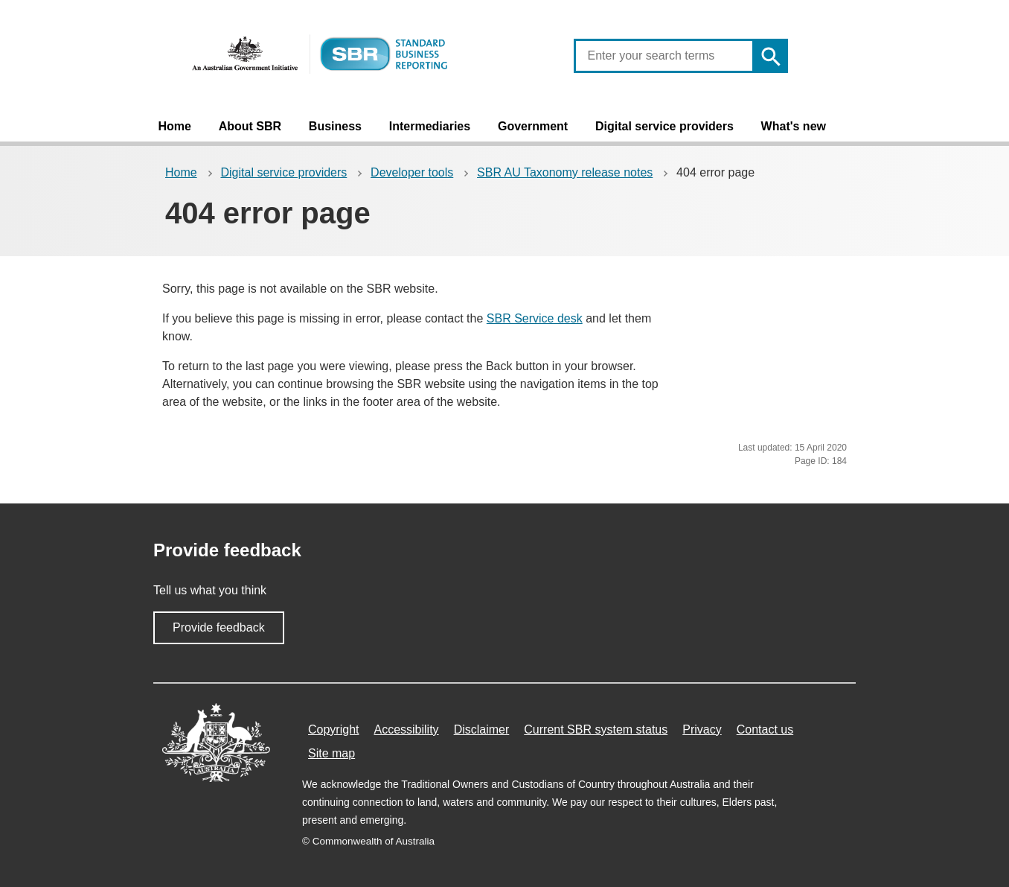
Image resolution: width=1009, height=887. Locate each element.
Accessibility (406, 729)
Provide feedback (219, 627)
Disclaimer (482, 729)
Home (174, 126)
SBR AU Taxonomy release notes (565, 172)
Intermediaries (429, 126)
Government (533, 126)
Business (335, 126)
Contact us (765, 729)
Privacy (701, 729)
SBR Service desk (535, 318)
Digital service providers (664, 126)
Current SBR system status (595, 729)
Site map (331, 753)
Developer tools (412, 172)
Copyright (333, 729)
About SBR (250, 126)
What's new (793, 126)
